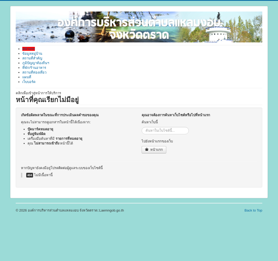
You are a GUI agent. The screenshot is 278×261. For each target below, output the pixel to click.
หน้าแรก (154, 150)
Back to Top (253, 210)
